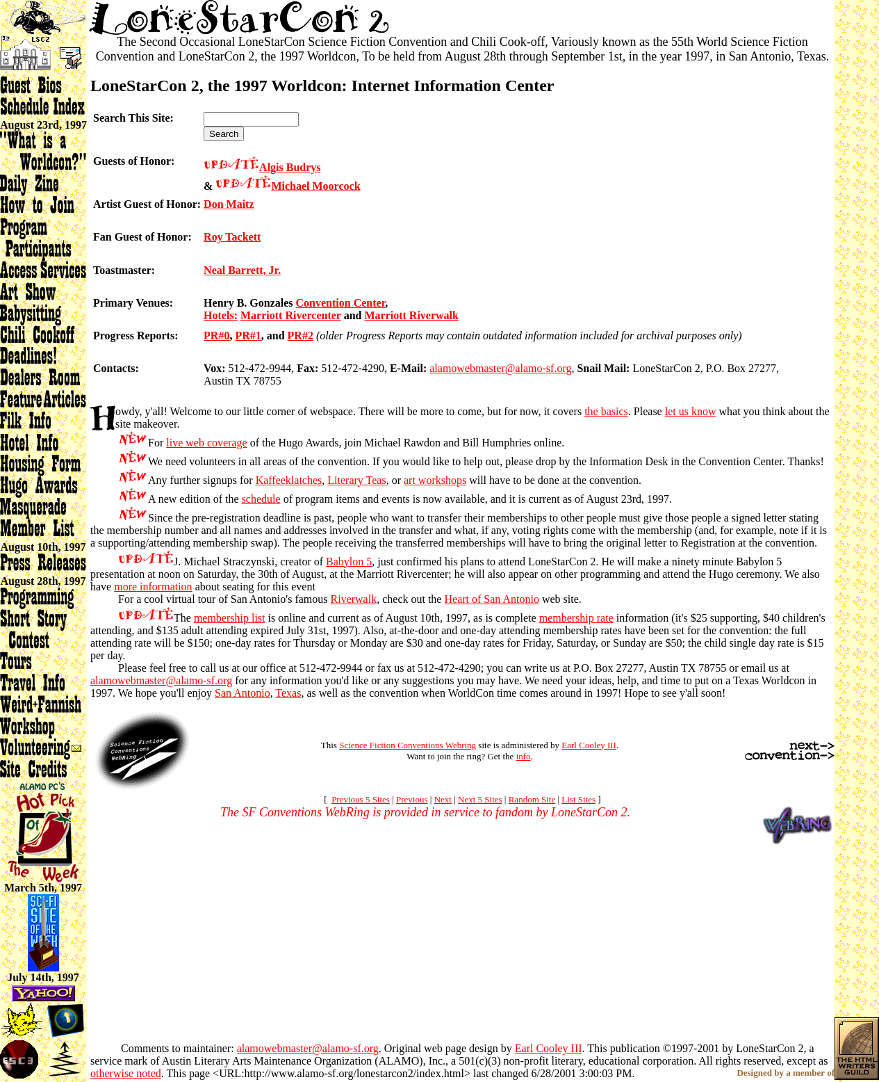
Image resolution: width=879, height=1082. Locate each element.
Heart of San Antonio (491, 599)
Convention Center (341, 303)
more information (153, 586)
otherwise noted (125, 1073)
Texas (288, 693)
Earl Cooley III (588, 745)
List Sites (578, 799)
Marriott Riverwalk (411, 315)
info (523, 756)
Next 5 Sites (480, 799)
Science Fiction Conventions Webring (407, 745)
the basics (606, 411)
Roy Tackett (232, 237)
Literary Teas (356, 480)
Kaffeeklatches (289, 480)
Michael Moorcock (315, 186)
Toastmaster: (124, 270)
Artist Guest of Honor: (147, 204)
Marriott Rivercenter (290, 315)
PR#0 (216, 335)
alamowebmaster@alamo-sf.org (500, 368)
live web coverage (206, 443)
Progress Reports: (136, 335)
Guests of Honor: (133, 161)
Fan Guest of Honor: (142, 237)
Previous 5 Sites (360, 799)
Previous (412, 799)
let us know (690, 411)
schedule (261, 499)
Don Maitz (229, 204)
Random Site (532, 799)
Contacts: (116, 368)
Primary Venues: (133, 303)
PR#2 (300, 335)
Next (443, 799)
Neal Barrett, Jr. (242, 270)
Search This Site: (133, 118)
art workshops (435, 480)
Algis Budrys (289, 167)
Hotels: (221, 315)
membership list (229, 618)
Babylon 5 (349, 561)
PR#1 (248, 335)
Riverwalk (354, 599)
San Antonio (242, 693)
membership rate (576, 618)
